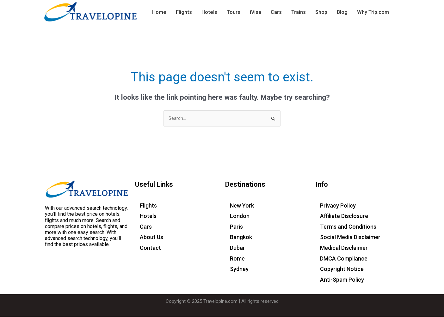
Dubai (237, 248)
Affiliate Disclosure (344, 216)
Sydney (239, 269)
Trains (298, 12)
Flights (184, 12)
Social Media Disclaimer (350, 237)
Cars (276, 12)
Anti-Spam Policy (342, 279)
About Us (151, 237)
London (240, 216)
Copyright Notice (342, 269)
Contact (150, 248)
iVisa (255, 12)
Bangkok (241, 237)
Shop (321, 12)
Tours (233, 12)
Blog (342, 12)
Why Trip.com (373, 12)
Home (159, 12)
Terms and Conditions (348, 226)
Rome (237, 258)
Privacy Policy (338, 205)
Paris (236, 226)
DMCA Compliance (343, 258)
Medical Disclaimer (344, 248)
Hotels (209, 12)
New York (242, 205)
